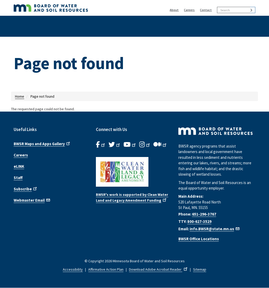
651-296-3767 (204, 214)
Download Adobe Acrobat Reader (158, 269)
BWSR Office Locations (198, 238)
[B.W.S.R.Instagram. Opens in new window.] (145, 144)
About (174, 10)
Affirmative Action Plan (105, 269)
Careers (189, 10)
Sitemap (199, 269)
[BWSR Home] (75, 8)
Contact (206, 10)
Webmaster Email (32, 200)
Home (19, 96)
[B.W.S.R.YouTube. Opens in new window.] (130, 144)
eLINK (19, 166)
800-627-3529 (199, 221)
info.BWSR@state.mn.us (215, 228)
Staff (18, 177)
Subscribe (26, 188)
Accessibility (73, 269)
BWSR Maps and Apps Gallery (42, 143)
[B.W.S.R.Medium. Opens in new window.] (160, 144)
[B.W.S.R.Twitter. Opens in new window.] (114, 144)
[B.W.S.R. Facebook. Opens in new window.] (101, 144)
